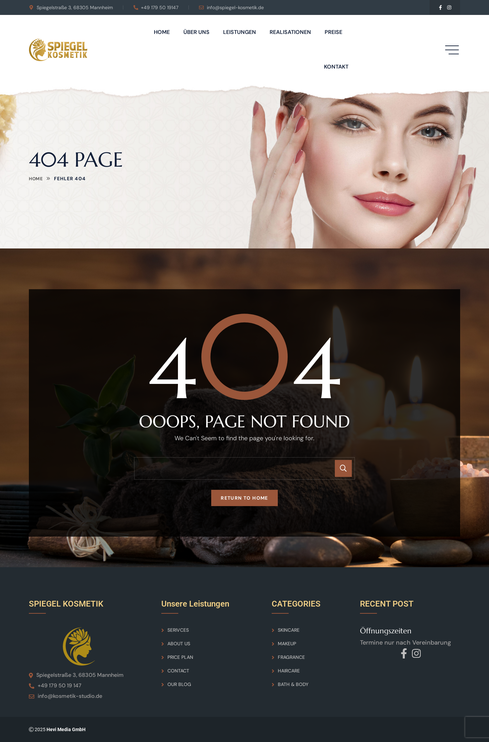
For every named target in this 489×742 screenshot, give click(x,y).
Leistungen (239, 32)
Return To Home (244, 498)
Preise (333, 32)
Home (162, 32)
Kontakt (336, 66)
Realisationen (290, 32)
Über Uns (196, 32)
